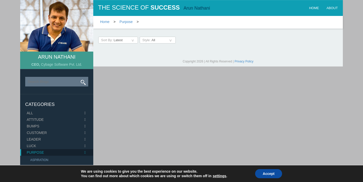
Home (314, 8)
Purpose (35, 152)
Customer (37, 133)
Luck (31, 146)
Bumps (33, 126)
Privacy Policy (244, 61)
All (30, 113)
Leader (34, 139)
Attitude (35, 120)
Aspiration (39, 160)
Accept (269, 174)
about (332, 8)
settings (219, 176)
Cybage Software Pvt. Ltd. (61, 64)
